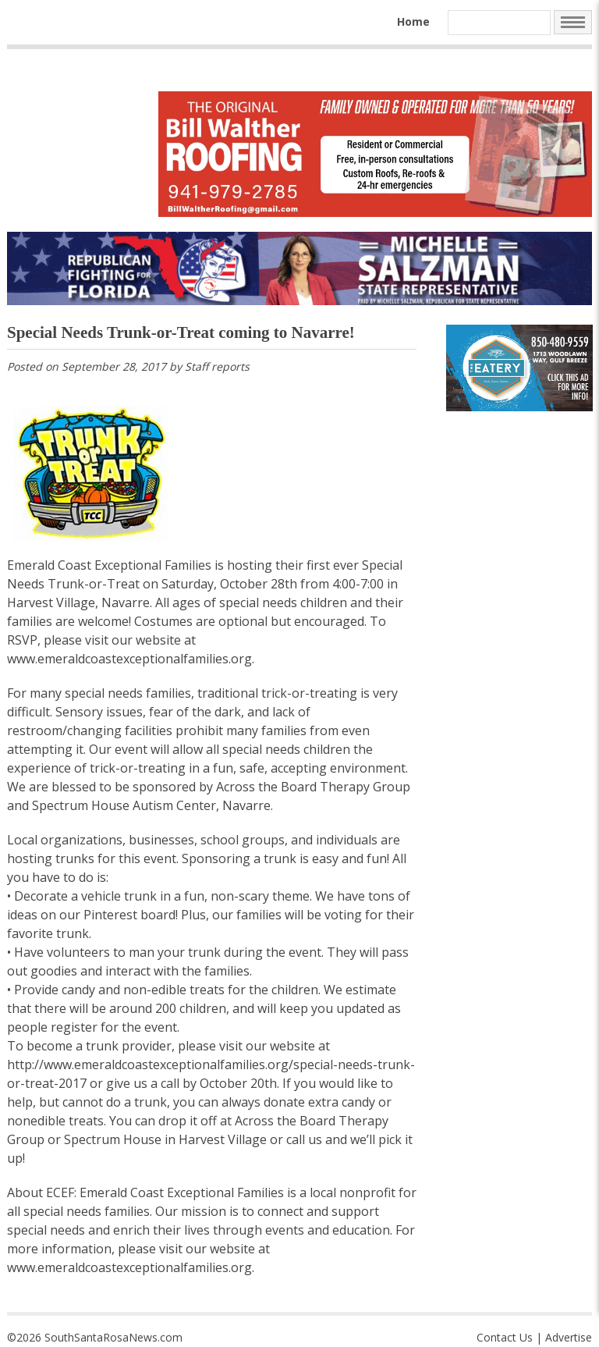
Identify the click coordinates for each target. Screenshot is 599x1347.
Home (413, 21)
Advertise (568, 1337)
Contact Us (505, 1337)
